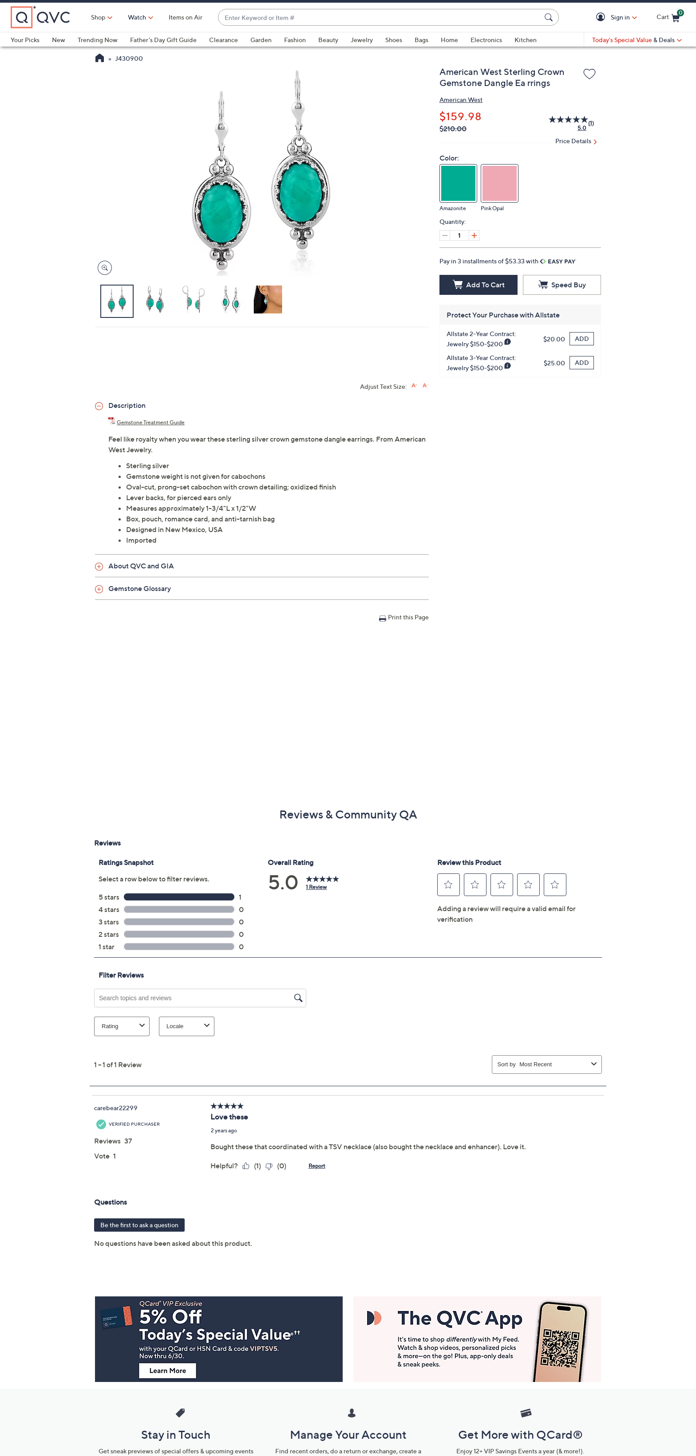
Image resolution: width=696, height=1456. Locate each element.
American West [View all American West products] (460, 99)
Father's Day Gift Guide (163, 39)
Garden (261, 39)
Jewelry (362, 39)
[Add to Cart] (478, 285)
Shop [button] (98, 17)
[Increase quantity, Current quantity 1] (474, 235)
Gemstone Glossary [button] (139, 588)
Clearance (223, 39)
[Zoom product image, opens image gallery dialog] (103, 268)
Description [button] (127, 405)
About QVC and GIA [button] (141, 565)
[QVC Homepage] (99, 59)
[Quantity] (459, 235)
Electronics (486, 39)
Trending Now (98, 39)
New (58, 39)
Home (449, 39)
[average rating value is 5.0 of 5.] (563, 123)
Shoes (393, 39)
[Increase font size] (414, 385)
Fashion (295, 39)
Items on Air (185, 17)
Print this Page (408, 617)
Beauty (328, 39)
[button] (602, 17)
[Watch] (137, 17)
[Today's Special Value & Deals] (637, 40)
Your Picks (25, 39)
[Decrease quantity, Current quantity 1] (444, 235)
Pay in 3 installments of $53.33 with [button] (507, 261)
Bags (421, 39)
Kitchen (525, 39)
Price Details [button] (573, 141)
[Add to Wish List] (589, 74)
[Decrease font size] (425, 385)
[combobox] (379, 17)
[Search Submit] (550, 17)
